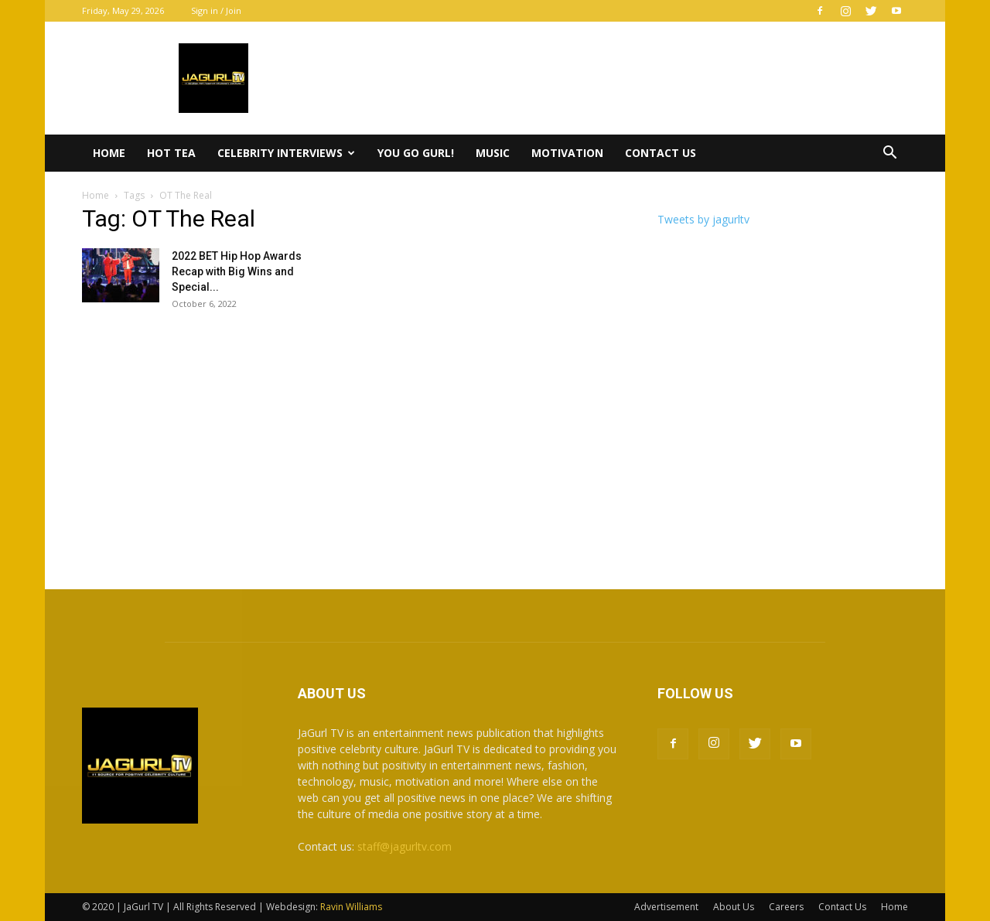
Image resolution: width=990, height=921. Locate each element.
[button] (889, 154)
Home (109, 152)
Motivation (567, 152)
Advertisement (666, 906)
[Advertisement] (495, 442)
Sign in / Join (216, 10)
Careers (786, 906)
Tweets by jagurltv (703, 219)
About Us (733, 906)
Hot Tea (171, 152)
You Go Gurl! (415, 152)
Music (493, 152)
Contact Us (660, 152)
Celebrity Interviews (286, 152)
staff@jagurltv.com (404, 846)
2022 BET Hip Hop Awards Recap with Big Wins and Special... (237, 271)
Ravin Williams (352, 906)
